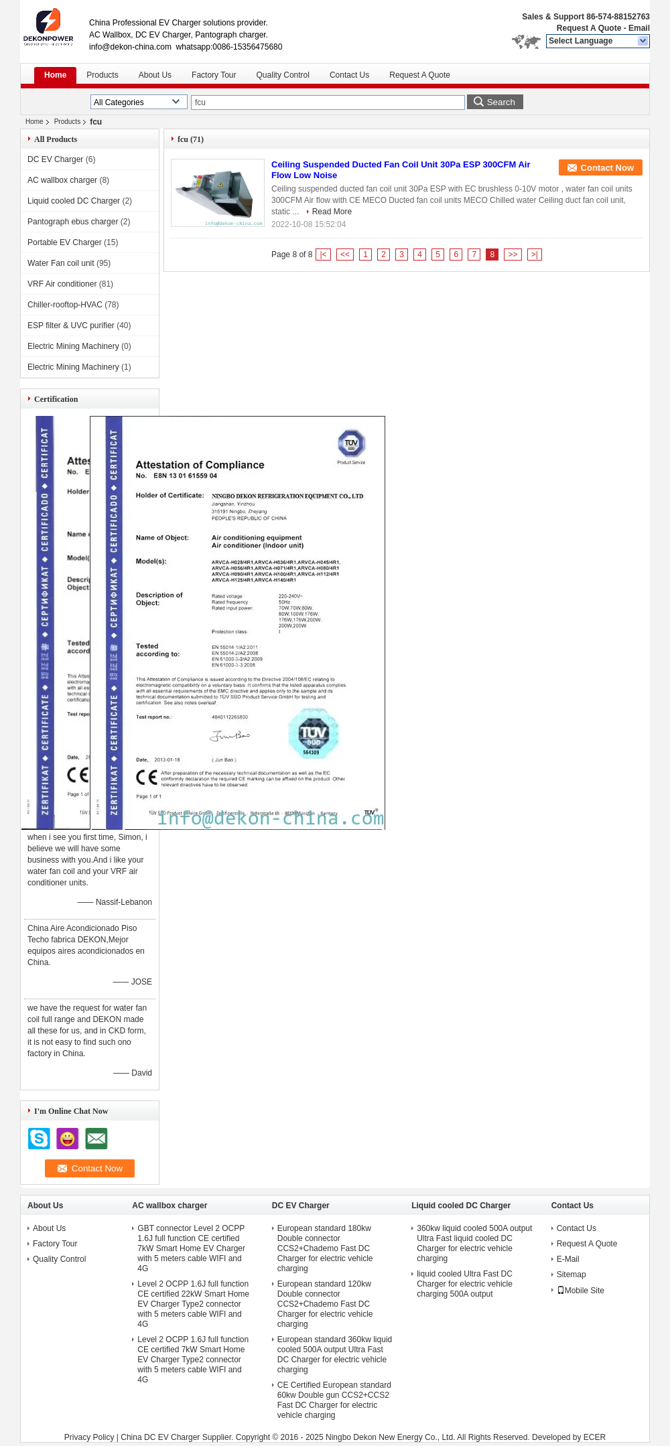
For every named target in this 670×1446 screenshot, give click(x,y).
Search (501, 102)
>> (512, 254)
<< (345, 254)
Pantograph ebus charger (72, 221)
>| (534, 254)
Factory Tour (214, 75)
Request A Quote (589, 28)
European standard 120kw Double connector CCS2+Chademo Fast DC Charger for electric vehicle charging (325, 1304)
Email (639, 28)
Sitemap (571, 1274)
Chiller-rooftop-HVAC (65, 304)
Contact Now (607, 168)
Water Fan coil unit (60, 263)
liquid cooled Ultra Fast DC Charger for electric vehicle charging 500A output (465, 1284)
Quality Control (283, 75)
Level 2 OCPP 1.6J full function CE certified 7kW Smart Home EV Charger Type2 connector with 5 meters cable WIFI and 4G (193, 1359)
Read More (332, 211)
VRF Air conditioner (61, 284)
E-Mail (568, 1259)
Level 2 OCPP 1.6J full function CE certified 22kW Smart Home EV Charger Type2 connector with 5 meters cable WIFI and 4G (193, 1304)
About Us (155, 75)
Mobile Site (580, 1290)
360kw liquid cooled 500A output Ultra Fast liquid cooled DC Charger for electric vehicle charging (474, 1243)
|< (323, 254)
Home (55, 75)
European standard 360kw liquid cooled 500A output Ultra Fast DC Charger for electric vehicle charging (334, 1354)
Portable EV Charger (64, 242)
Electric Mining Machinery (73, 346)
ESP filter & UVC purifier (71, 325)
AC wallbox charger (62, 180)
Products (102, 75)
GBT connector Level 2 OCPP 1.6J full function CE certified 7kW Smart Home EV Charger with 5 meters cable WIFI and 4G (191, 1248)
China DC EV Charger (160, 1437)
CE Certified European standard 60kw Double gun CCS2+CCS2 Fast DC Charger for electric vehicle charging (334, 1400)
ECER (595, 1437)
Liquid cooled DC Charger (73, 201)
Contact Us (349, 75)
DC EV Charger (55, 159)
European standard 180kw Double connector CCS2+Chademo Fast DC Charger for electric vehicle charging (325, 1248)
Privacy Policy (89, 1437)
